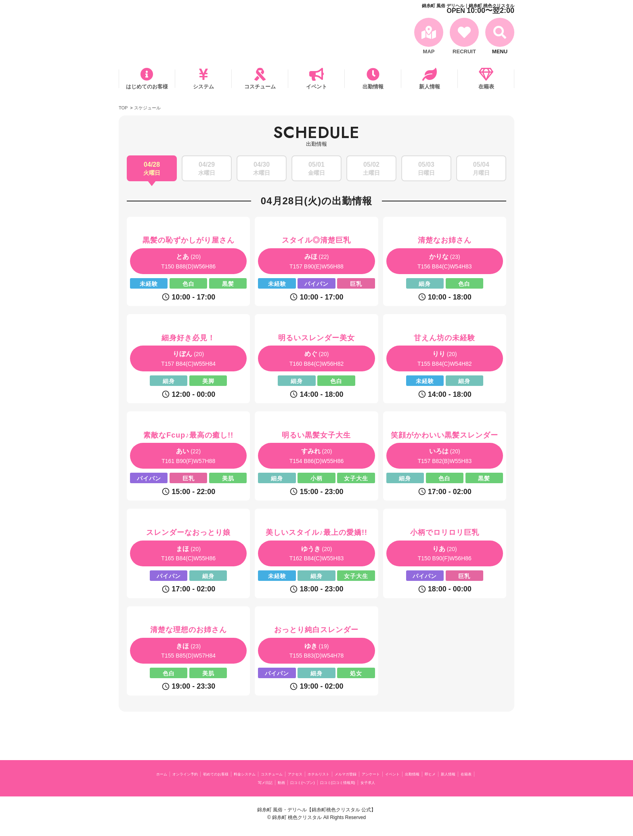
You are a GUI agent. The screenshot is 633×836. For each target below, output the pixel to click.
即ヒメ (237, 782)
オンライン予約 (201, 774)
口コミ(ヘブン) (356, 782)
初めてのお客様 (243, 774)
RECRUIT (464, 51)
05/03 (426, 169)
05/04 (481, 169)
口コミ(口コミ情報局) (404, 782)
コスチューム (260, 87)
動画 (328, 782)
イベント (316, 87)
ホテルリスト (382, 774)
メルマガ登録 (419, 774)
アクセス (350, 774)
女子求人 (446, 782)
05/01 (316, 169)
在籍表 (486, 87)
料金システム (282, 774)
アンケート (453, 774)
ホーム (170, 774)
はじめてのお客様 (147, 87)
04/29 (206, 169)
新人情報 (429, 87)
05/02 (371, 169)
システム (203, 87)
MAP (429, 51)
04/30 (261, 169)
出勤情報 (373, 87)
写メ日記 (307, 782)
